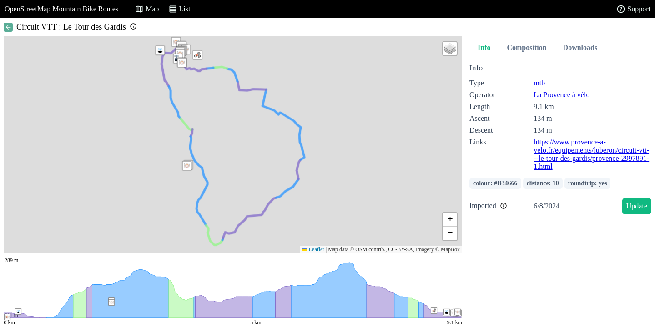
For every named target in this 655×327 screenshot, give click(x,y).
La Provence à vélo (562, 95)
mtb (539, 83)
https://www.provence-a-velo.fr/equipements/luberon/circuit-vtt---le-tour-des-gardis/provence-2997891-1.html (591, 154)
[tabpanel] (560, 140)
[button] (181, 62)
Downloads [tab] (580, 47)
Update (636, 206)
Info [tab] (484, 47)
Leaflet (313, 249)
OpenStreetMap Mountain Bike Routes (61, 9)
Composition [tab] (526, 47)
